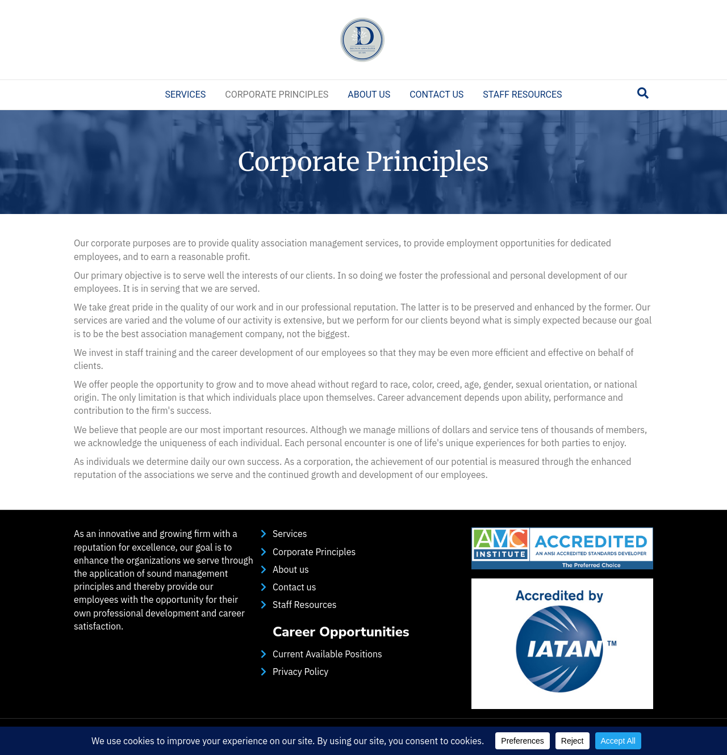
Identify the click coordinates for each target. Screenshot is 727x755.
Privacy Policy (300, 671)
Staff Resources (522, 94)
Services (185, 94)
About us (369, 94)
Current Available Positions (327, 654)
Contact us (436, 94)
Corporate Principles (276, 94)
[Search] (643, 93)
